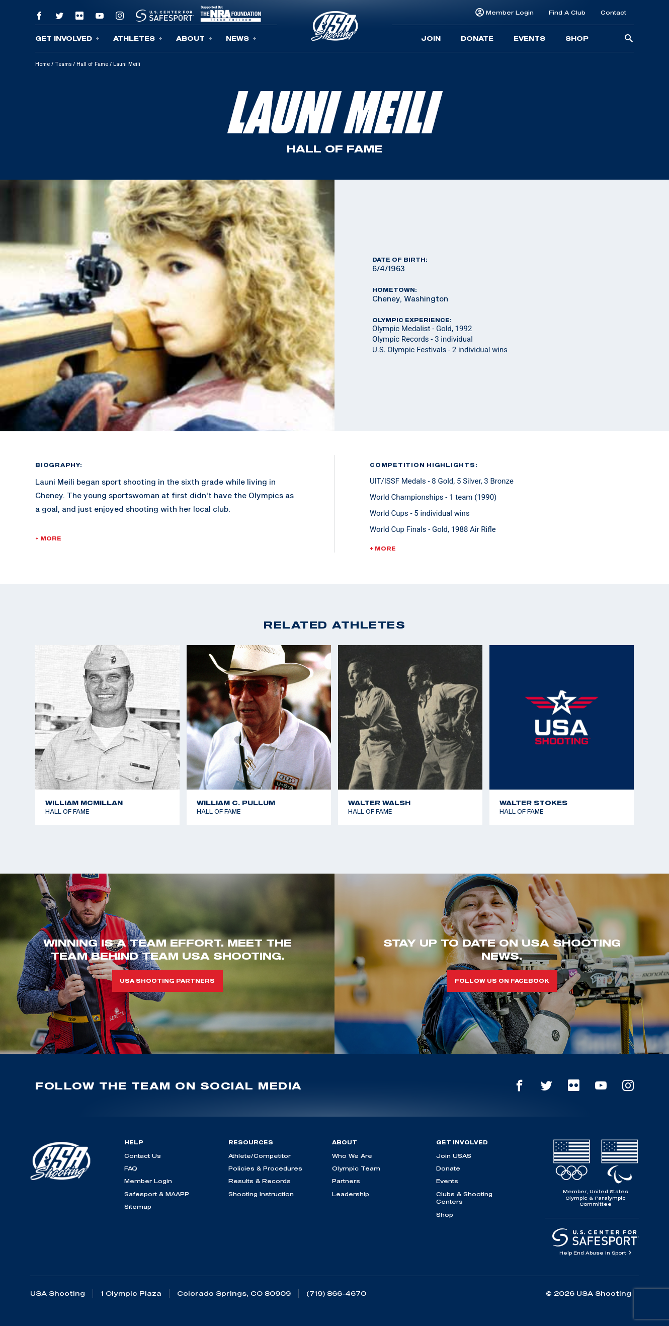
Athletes (137, 38)
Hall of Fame (92, 64)
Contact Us (142, 1155)
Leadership (350, 1194)
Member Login (510, 12)
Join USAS (453, 1155)
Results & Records (259, 1181)
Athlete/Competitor (259, 1155)
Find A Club (567, 12)
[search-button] (629, 39)
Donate (477, 38)
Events (529, 38)
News (241, 38)
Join (431, 38)
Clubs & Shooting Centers (464, 1198)
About (194, 38)
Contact (613, 12)
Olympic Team (356, 1168)
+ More (48, 538)
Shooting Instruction (261, 1194)
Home (42, 64)
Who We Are (352, 1155)
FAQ (130, 1168)
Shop (577, 38)
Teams (63, 64)
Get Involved (67, 38)
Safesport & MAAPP (156, 1194)
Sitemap (137, 1206)
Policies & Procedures (265, 1168)
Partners (346, 1181)
